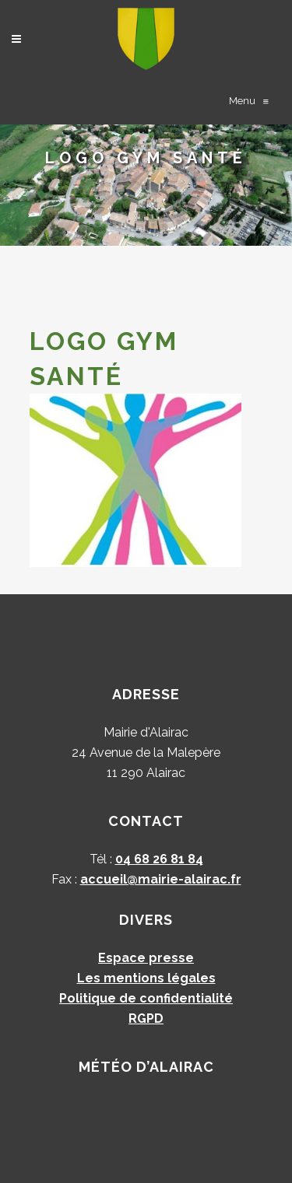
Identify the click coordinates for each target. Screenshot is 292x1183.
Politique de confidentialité (146, 998)
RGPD (146, 1018)
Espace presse (146, 957)
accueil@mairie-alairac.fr (160, 879)
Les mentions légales (146, 978)
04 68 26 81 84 (159, 859)
